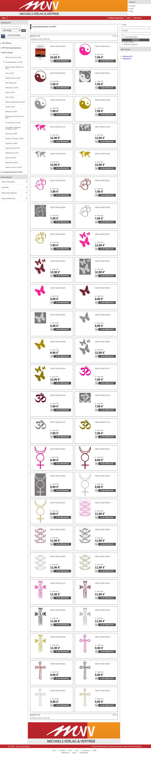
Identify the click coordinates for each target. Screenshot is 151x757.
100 (48, 39)
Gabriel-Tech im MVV (12, 148)
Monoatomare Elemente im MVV (14, 117)
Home (4, 18)
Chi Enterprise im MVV (13, 123)
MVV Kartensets (10, 83)
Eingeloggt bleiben (130, 36)
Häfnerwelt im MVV (12, 153)
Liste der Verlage (14, 35)
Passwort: (125, 30)
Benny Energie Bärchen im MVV (14, 67)
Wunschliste (84, 753)
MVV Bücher (6, 43)
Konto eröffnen (129, 42)
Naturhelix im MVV (11, 162)
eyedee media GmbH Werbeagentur (129, 746)
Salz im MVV (9, 97)
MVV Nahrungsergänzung (11, 48)
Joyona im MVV (10, 158)
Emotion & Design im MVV (14, 138)
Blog (131, 11)
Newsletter (5, 187)
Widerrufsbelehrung (8, 198)
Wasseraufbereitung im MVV (15, 102)
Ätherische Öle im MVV (13, 57)
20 (44, 39)
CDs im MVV (9, 73)
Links (131, 8)
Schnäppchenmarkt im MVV (12, 172)
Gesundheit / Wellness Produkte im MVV (13, 128)
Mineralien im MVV (11, 88)
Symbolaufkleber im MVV (14, 62)
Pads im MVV (10, 92)
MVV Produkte (7, 53)
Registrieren (127, 59)
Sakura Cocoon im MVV (13, 167)
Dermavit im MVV (11, 134)
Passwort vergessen (131, 44)
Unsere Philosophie (8, 182)
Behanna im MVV (11, 111)
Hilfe (70, 750)
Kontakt (132, 6)
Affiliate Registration (116, 18)
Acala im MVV (10, 107)
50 (46, 39)
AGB (128, 18)
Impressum (138, 18)
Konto (74, 753)
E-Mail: (124, 25)
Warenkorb (65, 753)
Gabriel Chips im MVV (12, 78)
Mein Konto (125, 49)
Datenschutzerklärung (9, 193)
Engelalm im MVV (11, 143)
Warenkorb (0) (128, 56)
